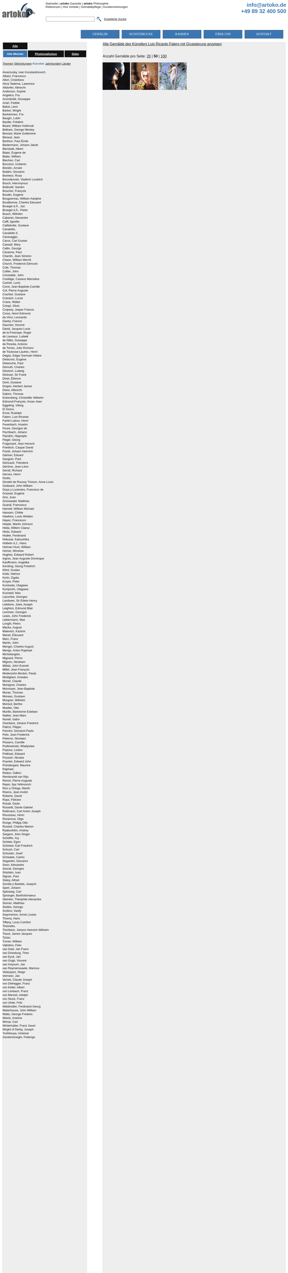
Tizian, (6, 937)
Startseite (51, 3)
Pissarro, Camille (13, 742)
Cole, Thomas (11, 267)
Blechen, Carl (11, 160)
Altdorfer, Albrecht (14, 87)
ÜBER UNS (223, 34)
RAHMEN (182, 34)
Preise (139, 1197)
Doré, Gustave (11, 382)
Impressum (134, 1205)
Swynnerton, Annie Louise (19, 914)
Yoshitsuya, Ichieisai (15, 1033)
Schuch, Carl (10, 849)
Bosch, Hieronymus (15, 183)
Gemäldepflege (91, 7)
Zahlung (153, 1197)
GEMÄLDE (100, 34)
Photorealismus (46, 54)
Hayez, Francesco (14, 520)
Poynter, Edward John (16, 761)
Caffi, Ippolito (11, 221)
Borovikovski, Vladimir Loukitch (22, 179)
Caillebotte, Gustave (15, 225)
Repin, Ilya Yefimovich (16, 784)
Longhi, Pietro (11, 623)
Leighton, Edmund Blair (17, 608)
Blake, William (11, 156)
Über (200, 1197)
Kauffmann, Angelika (15, 562)
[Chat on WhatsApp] (144, 1234)
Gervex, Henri (11, 474)
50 (156, 56)
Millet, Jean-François (15, 669)
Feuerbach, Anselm (15, 424)
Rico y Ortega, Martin (16, 788)
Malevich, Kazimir (13, 631)
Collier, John (10, 271)
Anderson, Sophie (14, 91)
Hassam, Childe (12, 512)
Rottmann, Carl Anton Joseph (21, 811)
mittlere (155, 1097)
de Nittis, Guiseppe (14, 340)
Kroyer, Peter (11, 581)
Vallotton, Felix (11, 945)
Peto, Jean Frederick (15, 734)
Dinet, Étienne (11, 378)
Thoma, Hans (11, 918)
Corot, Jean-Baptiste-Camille (21, 286)
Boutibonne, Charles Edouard (21, 202)
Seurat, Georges (13, 868)
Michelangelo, (11, 654)
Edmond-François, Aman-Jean (22, 401)
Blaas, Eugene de (14, 152)
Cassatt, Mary (11, 244)
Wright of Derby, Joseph (18, 1029)
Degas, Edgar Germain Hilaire (21, 355)
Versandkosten (175, 1197)
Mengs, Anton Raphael (17, 650)
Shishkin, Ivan (11, 872)
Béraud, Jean (11, 137)
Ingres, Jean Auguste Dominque (23, 558)
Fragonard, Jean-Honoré (18, 443)
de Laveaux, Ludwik (15, 336)
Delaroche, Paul (12, 363)
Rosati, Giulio (11, 803)
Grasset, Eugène (13, 493)
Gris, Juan (9, 497)
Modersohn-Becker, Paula (19, 673)
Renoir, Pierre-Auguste (17, 780)
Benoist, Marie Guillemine (19, 133)
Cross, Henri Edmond (16, 313)
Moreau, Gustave (13, 696)
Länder (66, 63)
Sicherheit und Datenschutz (100, 1205)
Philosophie (96, 3)
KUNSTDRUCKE (141, 34)
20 (149, 56)
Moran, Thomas (12, 692)
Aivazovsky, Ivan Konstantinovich (23, 72)
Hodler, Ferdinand (14, 535)
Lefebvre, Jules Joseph (17, 604)
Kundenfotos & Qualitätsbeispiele (104, 1197)
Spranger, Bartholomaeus (19, 895)
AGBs (150, 1205)
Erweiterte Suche (115, 19)
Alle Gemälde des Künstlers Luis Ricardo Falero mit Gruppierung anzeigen (162, 44)
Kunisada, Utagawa (15, 585)
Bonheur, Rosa (12, 175)
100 (164, 56)
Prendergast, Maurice (16, 765)
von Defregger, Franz (16, 983)
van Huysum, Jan (13, 964)
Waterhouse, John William (19, 1010)
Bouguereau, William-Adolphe (21, 198)
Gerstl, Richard (12, 470)
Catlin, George (11, 248)
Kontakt (204, 1205)
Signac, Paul (10, 876)
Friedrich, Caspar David (17, 447)
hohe (187, 1097)
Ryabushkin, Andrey (15, 830)
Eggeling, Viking (12, 405)
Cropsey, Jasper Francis (18, 309)
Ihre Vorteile (71, 7)
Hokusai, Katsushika (15, 539)
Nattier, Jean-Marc (14, 715)
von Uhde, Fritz (12, 1002)
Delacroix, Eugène (14, 359)
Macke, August (12, 627)
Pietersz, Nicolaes (14, 738)
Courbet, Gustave (13, 294)
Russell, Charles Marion (18, 826)
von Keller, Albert (13, 987)
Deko (75, 54)
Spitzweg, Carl (11, 891)
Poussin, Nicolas (13, 757)
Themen (7, 63)
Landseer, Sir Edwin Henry (19, 600)
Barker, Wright (11, 110)
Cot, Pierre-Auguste (15, 290)
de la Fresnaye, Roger (17, 332)
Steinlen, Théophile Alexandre (21, 899)
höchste (224, 1097)
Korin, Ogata (10, 577)
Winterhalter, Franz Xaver (19, 1025)
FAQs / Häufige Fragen (176, 1205)
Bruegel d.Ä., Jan (13, 206)
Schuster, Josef (12, 853)
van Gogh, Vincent (14, 960)
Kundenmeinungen (115, 7)
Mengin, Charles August (18, 646)
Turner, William (12, 941)
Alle (15, 46)
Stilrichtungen (23, 63)
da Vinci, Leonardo (14, 317)
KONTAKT (264, 34)
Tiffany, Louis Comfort (16, 922)
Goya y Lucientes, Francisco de (22, 489)
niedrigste (87, 1097)
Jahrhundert (53, 63)
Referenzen (53, 7)
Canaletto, (9, 229)
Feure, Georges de (14, 428)
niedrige (120, 1097)
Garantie (70, 3)
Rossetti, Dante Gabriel (17, 807)
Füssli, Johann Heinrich (17, 451)
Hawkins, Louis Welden (17, 516)
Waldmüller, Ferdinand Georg (21, 1006)
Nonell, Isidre (11, 719)
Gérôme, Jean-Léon (15, 466)
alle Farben (60, 1093)
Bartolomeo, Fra (12, 114)
